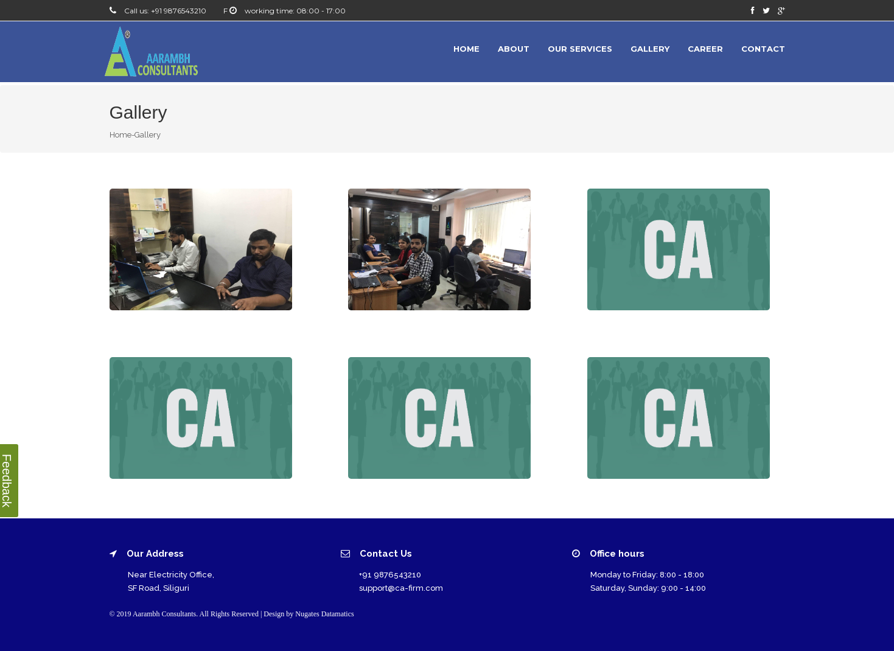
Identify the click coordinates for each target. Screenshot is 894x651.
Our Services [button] (580, 49)
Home (466, 49)
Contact (763, 49)
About (513, 49)
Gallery (649, 49)
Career (705, 49)
